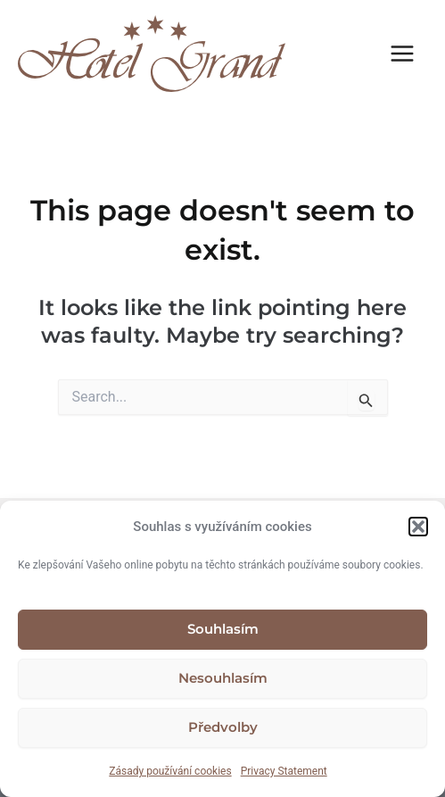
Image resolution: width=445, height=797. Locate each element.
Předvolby (223, 726)
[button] (418, 526)
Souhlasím (223, 628)
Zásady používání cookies (170, 771)
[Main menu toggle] (403, 54)
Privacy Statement (284, 771)
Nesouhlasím (223, 677)
